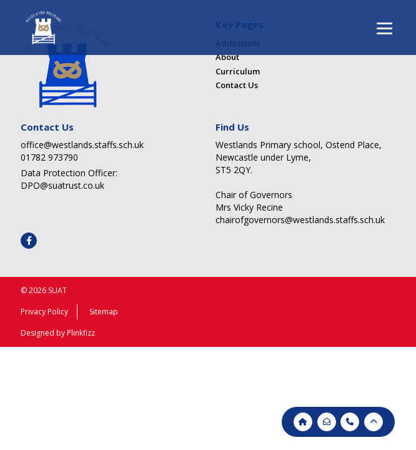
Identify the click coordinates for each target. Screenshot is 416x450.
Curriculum (237, 71)
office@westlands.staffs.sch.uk (82, 145)
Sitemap (103, 311)
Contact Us (236, 85)
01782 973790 (49, 157)
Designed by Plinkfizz (58, 333)
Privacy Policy (44, 311)
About (227, 56)
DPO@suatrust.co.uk (62, 185)
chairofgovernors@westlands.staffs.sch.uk (300, 220)
